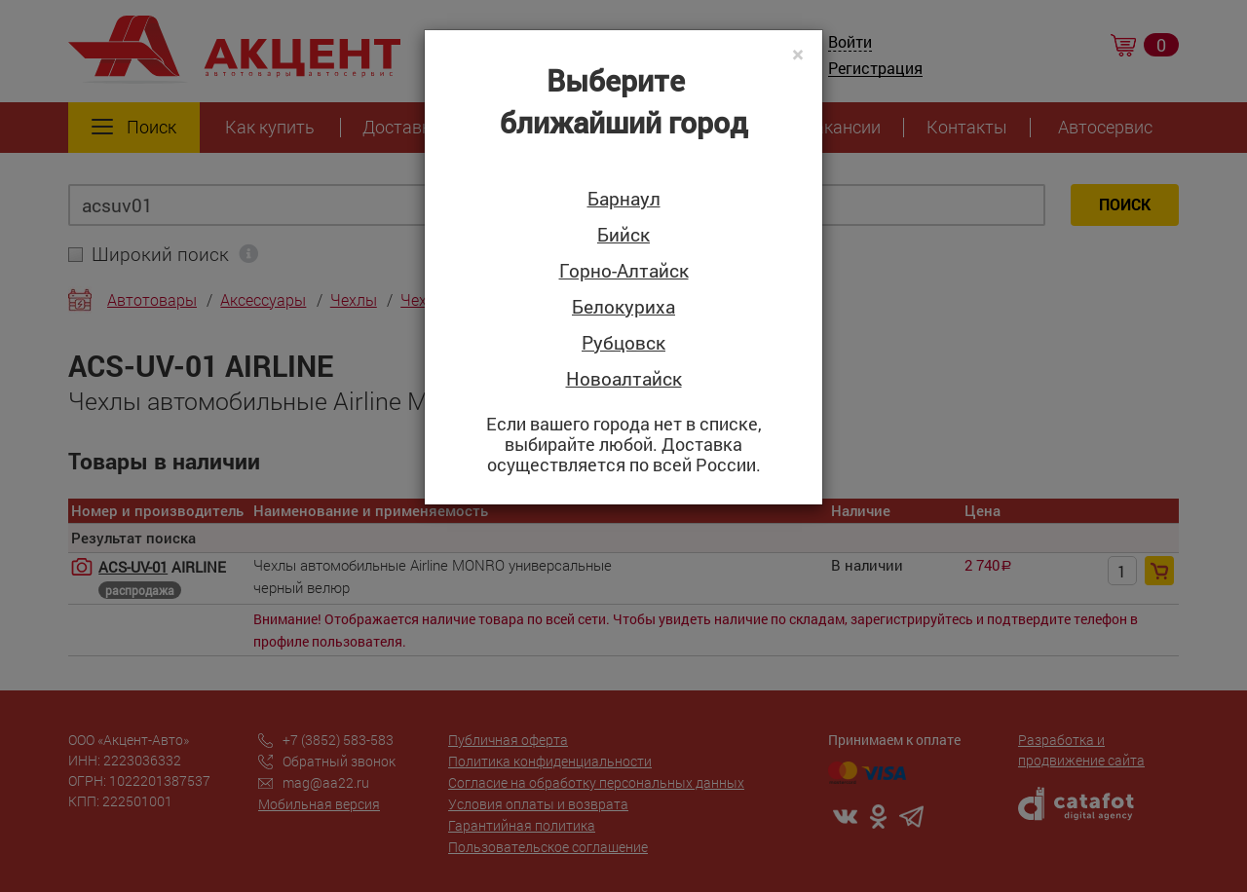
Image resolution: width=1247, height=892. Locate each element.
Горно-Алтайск (624, 271)
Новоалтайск (624, 379)
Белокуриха (623, 307)
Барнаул (624, 199)
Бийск (623, 235)
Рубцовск (623, 343)
